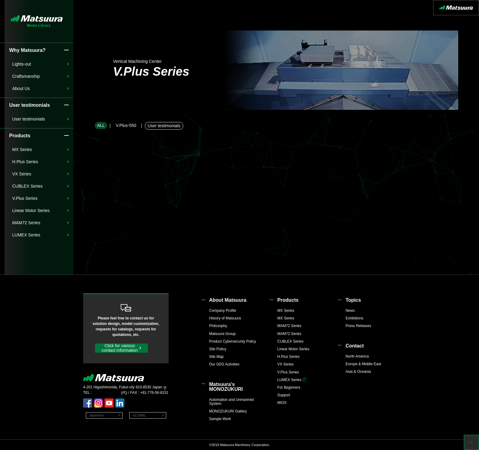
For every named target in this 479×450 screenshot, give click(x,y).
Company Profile (222, 310)
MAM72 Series (26, 222)
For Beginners (288, 387)
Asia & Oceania (358, 371)
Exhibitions (354, 318)
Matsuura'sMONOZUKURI (226, 387)
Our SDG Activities (224, 364)
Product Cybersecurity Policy (232, 341)
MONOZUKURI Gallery (228, 411)
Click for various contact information (120, 348)
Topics (353, 300)
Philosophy (218, 326)
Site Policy (217, 349)
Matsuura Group (222, 334)
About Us (21, 88)
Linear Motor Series (30, 210)
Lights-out (21, 64)
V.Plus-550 (126, 125)
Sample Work (220, 419)
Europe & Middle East (363, 364)
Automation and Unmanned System (231, 402)
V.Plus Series (25, 198)
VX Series (21, 173)
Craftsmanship (26, 76)
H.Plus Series (25, 161)
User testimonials (28, 119)
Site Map (216, 357)
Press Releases (358, 326)
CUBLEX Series (27, 186)
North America (357, 356)
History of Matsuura (225, 318)
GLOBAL (139, 415)
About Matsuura (228, 300)
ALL (101, 125)
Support (283, 395)
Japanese (96, 415)
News (350, 310)
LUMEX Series (26, 234)
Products (287, 300)
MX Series (22, 149)
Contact (355, 345)
